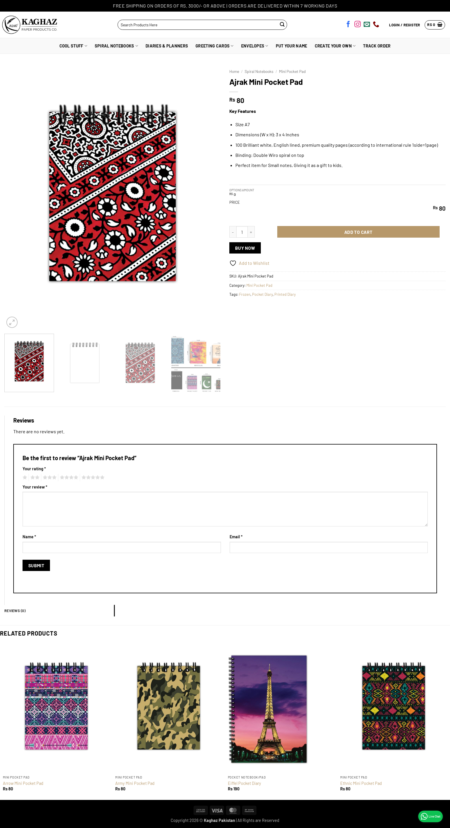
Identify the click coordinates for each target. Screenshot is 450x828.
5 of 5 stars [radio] (92, 477)
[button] (435, 25)
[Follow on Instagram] (357, 25)
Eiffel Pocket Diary (244, 783)
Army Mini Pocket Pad (135, 783)
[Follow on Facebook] (348, 25)
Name (29, 536)
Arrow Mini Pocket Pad (23, 783)
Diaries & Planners (167, 45)
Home (234, 71)
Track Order (377, 45)
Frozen (244, 294)
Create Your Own (335, 46)
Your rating (34, 468)
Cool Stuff (73, 46)
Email (236, 536)
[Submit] (282, 25)
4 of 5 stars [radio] (68, 477)
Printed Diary (285, 294)
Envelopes (254, 46)
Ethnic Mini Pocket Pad (361, 783)
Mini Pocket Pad (292, 71)
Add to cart (358, 232)
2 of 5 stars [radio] (34, 477)
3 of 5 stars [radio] (49, 477)
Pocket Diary (262, 294)
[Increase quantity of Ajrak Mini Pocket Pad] (251, 232)
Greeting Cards (215, 46)
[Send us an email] (367, 25)
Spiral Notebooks (116, 46)
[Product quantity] (242, 232)
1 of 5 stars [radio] (24, 477)
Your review (35, 486)
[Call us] (376, 25)
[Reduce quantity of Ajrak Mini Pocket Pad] (232, 232)
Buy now (245, 248)
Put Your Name (291, 45)
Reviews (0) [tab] (14, 610)
